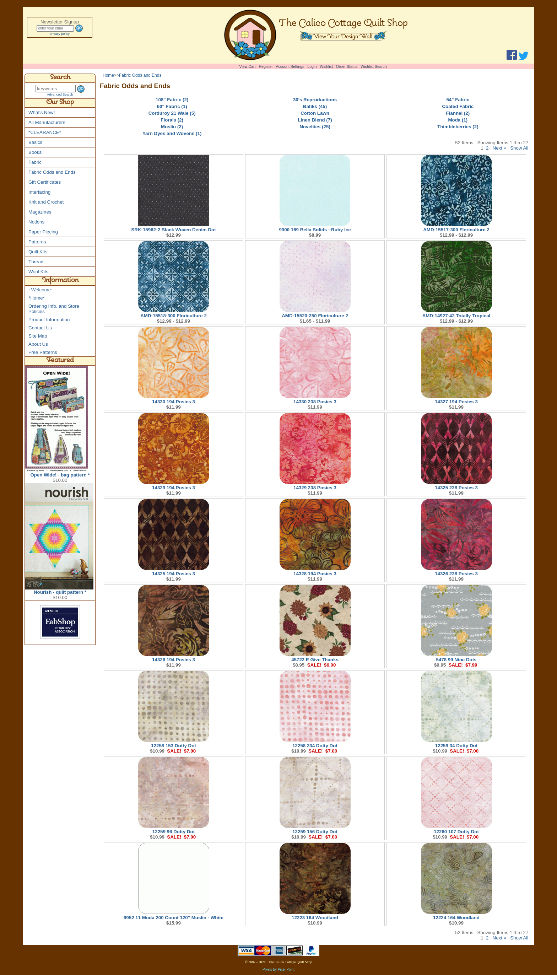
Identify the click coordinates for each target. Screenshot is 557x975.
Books (35, 152)
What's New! (41, 112)
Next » (500, 148)
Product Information (49, 319)
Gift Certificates (44, 182)
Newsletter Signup (59, 22)
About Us (38, 344)
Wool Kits (38, 271)
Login (312, 66)
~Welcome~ (41, 289)
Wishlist (326, 66)
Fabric (35, 162)
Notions (36, 222)
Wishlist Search (373, 66)
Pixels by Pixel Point (278, 969)
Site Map (37, 336)
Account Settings (290, 66)
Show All (519, 148)
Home (108, 75)
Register (266, 66)
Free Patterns (42, 352)
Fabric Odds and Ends (52, 172)
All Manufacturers (46, 122)
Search (60, 78)
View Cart (247, 66)
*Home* (36, 298)
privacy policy (60, 34)
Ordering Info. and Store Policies (53, 308)
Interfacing (39, 192)
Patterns (37, 241)
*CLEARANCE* (44, 132)
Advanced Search (60, 94)
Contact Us (40, 327)
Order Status (346, 66)
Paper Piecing (43, 232)
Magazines (39, 212)
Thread (35, 261)
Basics (35, 142)
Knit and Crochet (46, 202)
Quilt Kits (37, 251)
